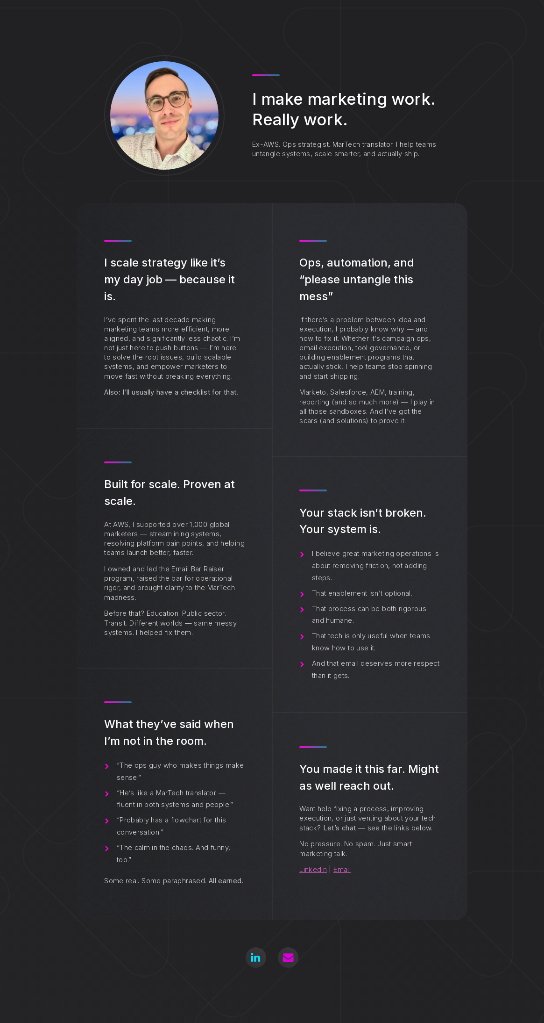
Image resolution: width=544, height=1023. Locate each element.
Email (342, 869)
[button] (256, 957)
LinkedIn (313, 869)
